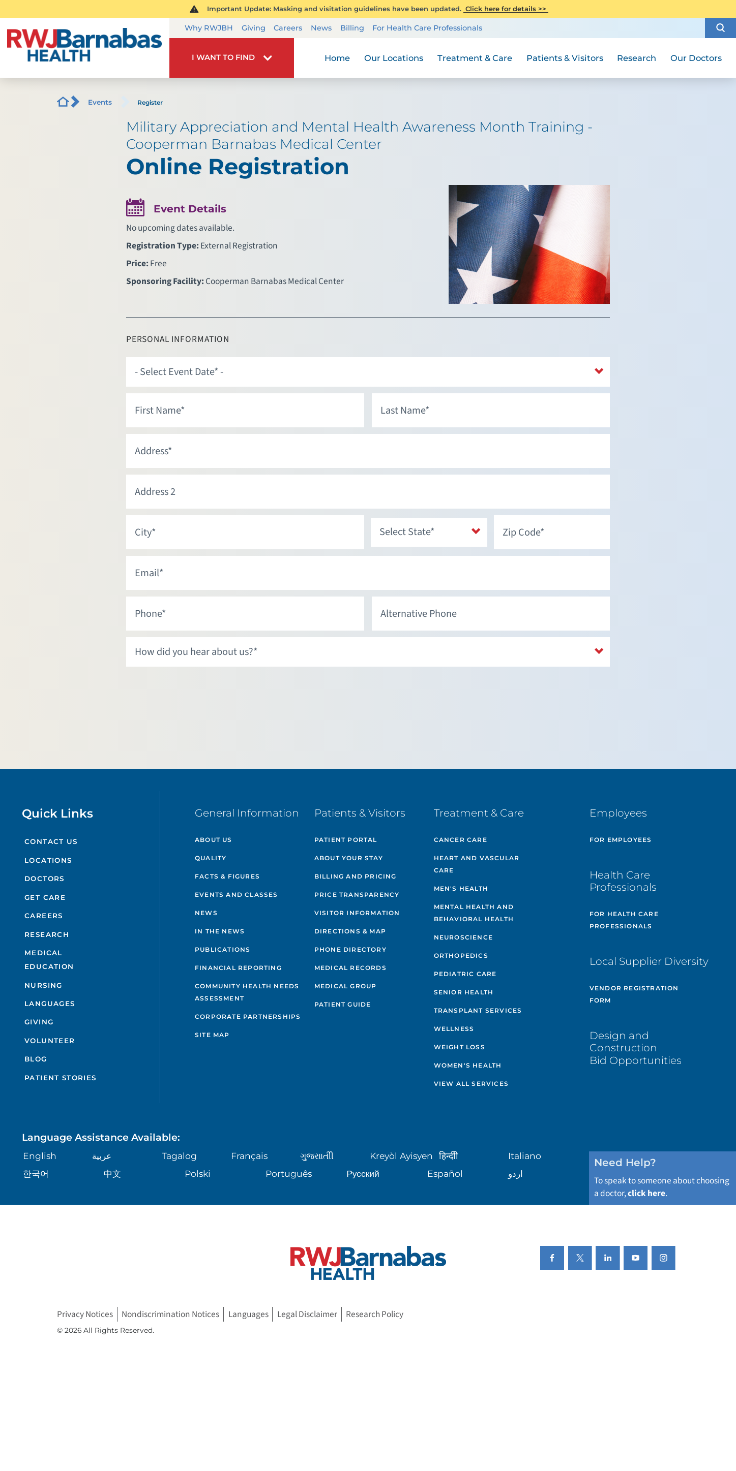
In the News (220, 931)
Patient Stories (60, 1078)
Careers (288, 28)
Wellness (454, 1028)
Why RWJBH (209, 28)
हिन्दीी (448, 1155)
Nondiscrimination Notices (170, 1314)
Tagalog (179, 1155)
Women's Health (468, 1065)
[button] (720, 28)
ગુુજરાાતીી (317, 1155)
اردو (515, 1173)
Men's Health (461, 888)
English (39, 1155)
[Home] (84, 48)
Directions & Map (350, 931)
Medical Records (350, 968)
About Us (213, 839)
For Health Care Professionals (427, 28)
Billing (352, 28)
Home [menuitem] (337, 58)
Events (100, 102)
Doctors (44, 878)
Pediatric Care (465, 974)
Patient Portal (345, 839)
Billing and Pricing (355, 876)
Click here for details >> (505, 9)
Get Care (45, 897)
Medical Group (345, 986)
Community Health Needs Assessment (247, 992)
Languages (49, 1003)
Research (46, 934)
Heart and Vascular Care (477, 864)
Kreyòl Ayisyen (401, 1155)
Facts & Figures (227, 876)
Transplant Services (478, 1010)
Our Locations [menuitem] (393, 58)
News (321, 28)
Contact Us (51, 841)
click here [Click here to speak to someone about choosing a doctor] (646, 1193)
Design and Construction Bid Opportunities (636, 1048)
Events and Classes (236, 894)
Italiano (524, 1155)
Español (445, 1173)
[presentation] (203, 693)
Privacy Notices (85, 1314)
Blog (35, 1059)
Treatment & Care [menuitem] (474, 58)
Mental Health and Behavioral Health (474, 913)
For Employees (621, 839)
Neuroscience (463, 937)
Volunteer (49, 1041)
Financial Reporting (238, 968)
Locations (48, 860)
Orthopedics (461, 955)
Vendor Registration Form (634, 994)
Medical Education (49, 960)
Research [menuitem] (636, 58)
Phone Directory (350, 949)
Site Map (212, 1035)
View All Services (471, 1083)
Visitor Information (357, 913)
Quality (210, 858)
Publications (222, 949)
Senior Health (464, 992)
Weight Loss (459, 1047)
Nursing (43, 985)
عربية (101, 1155)
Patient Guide (342, 1004)
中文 (112, 1173)
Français (249, 1155)
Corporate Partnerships (248, 1016)
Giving (254, 28)
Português (289, 1173)
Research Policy (374, 1314)
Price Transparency (357, 894)
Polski (198, 1173)
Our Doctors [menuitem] (696, 58)
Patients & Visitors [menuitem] (564, 58)
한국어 (36, 1173)
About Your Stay (348, 858)
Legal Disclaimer (307, 1314)
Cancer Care (460, 839)
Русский (362, 1173)
